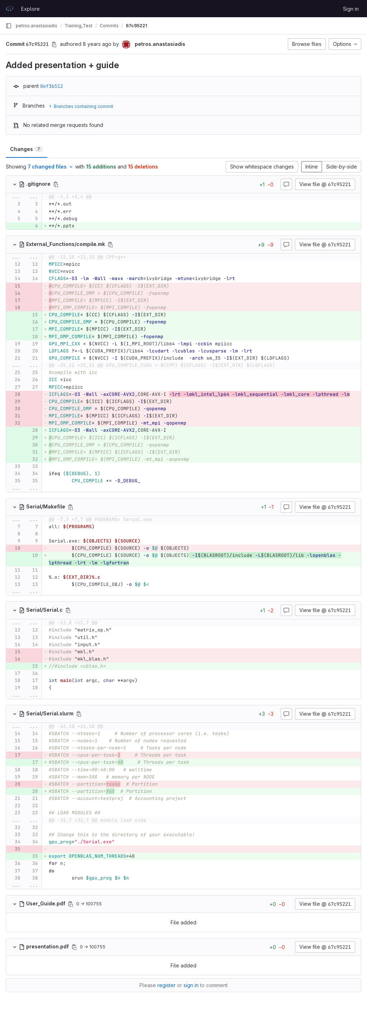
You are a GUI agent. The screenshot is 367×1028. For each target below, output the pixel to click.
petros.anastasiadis (36, 25)
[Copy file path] (56, 184)
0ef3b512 (51, 86)
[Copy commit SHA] (54, 44)
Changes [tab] (26, 149)
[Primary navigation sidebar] (8, 26)
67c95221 (136, 25)
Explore (30, 9)
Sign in (351, 9)
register (166, 985)
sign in (191, 985)
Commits (109, 25)
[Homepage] (9, 8)
